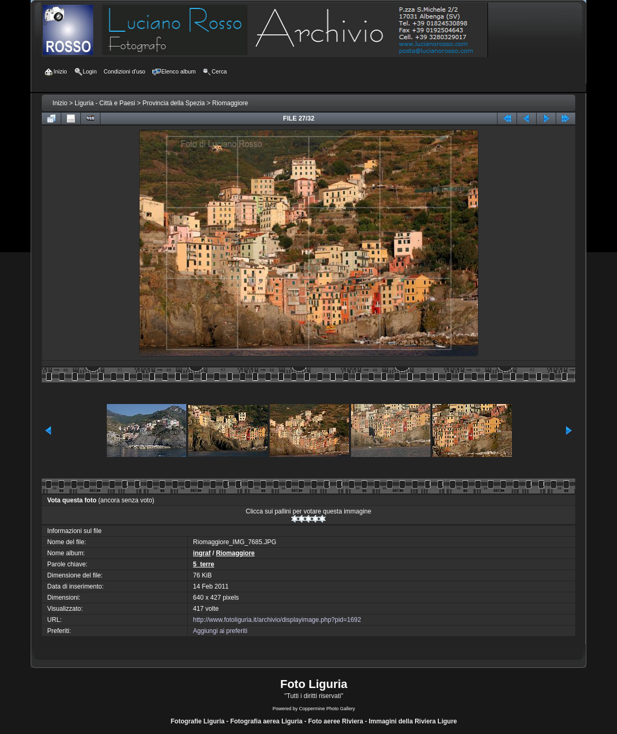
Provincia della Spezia (173, 103)
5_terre (203, 564)
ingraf (201, 553)
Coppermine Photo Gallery (327, 708)
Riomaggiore (230, 103)
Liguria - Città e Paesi (105, 103)
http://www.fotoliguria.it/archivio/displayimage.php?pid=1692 (277, 619)
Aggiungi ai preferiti (220, 631)
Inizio (59, 103)
